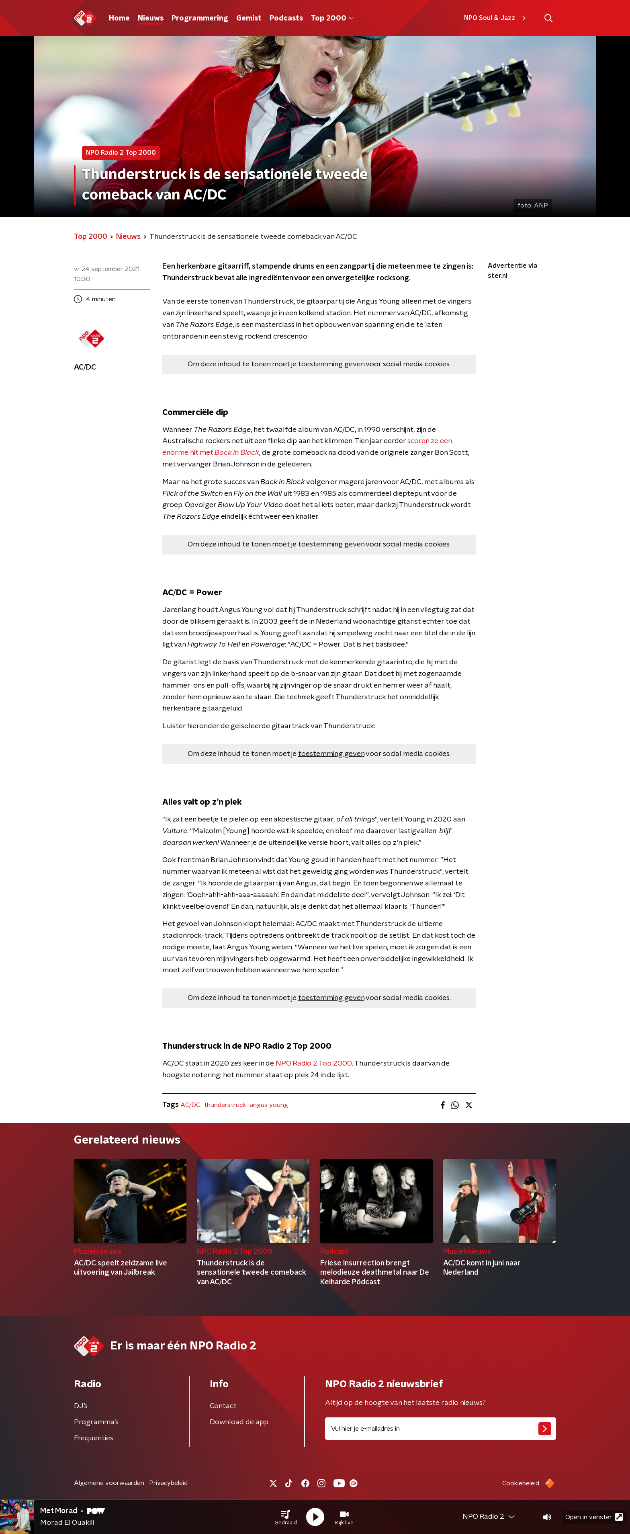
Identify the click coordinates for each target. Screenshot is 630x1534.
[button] (286, 1517)
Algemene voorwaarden (109, 1483)
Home (119, 18)
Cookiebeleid (520, 1483)
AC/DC (190, 1105)
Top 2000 (332, 18)
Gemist (249, 18)
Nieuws (151, 18)
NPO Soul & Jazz (496, 18)
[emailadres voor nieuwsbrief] (440, 1428)
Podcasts (286, 18)
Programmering (200, 18)
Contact (223, 1406)
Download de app (239, 1422)
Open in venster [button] (594, 1517)
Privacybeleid (168, 1483)
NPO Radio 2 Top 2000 (314, 1063)
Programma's (96, 1422)
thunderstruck (225, 1105)
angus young (269, 1105)
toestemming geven (331, 364)
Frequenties (93, 1438)
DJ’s (81, 1406)
